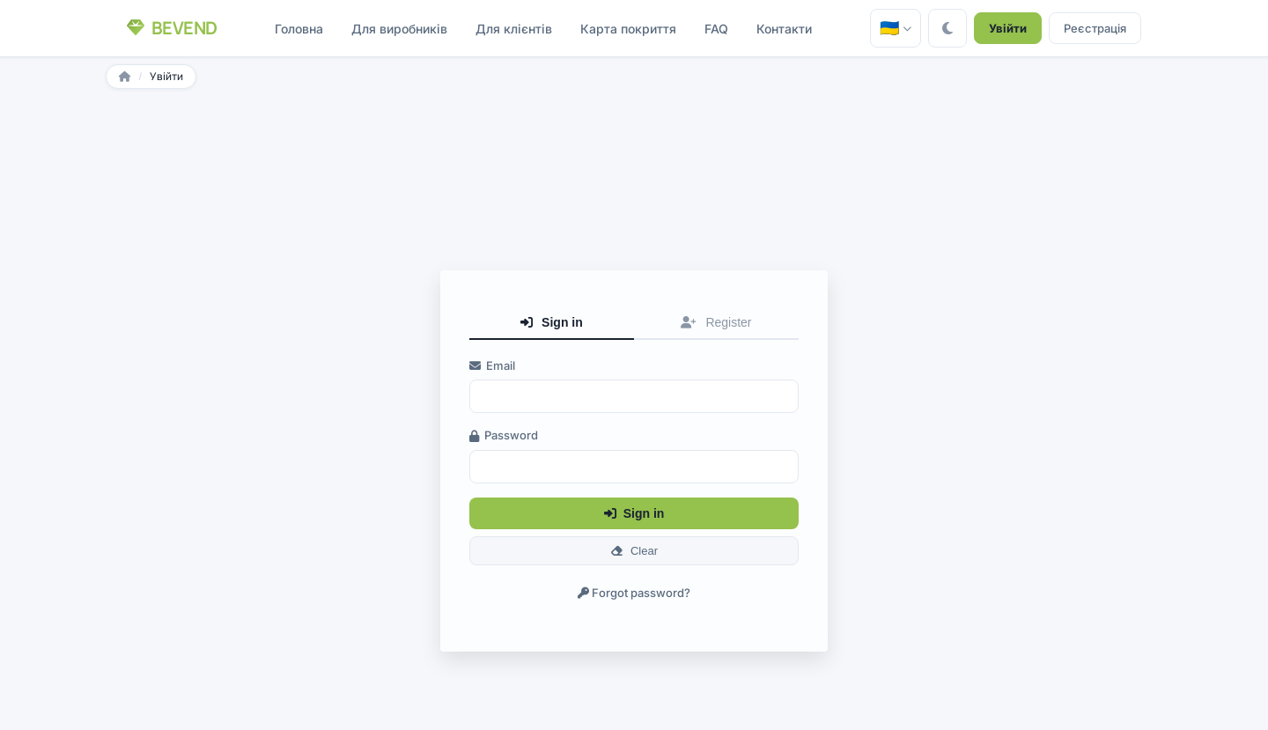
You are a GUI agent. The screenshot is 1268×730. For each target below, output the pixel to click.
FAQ (716, 28)
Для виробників (399, 28)
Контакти (784, 28)
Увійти (1008, 28)
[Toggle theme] (947, 28)
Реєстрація (1095, 28)
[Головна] (125, 77)
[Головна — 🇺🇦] (895, 28)
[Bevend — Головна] (172, 28)
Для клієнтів (514, 28)
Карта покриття (628, 28)
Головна (299, 28)
